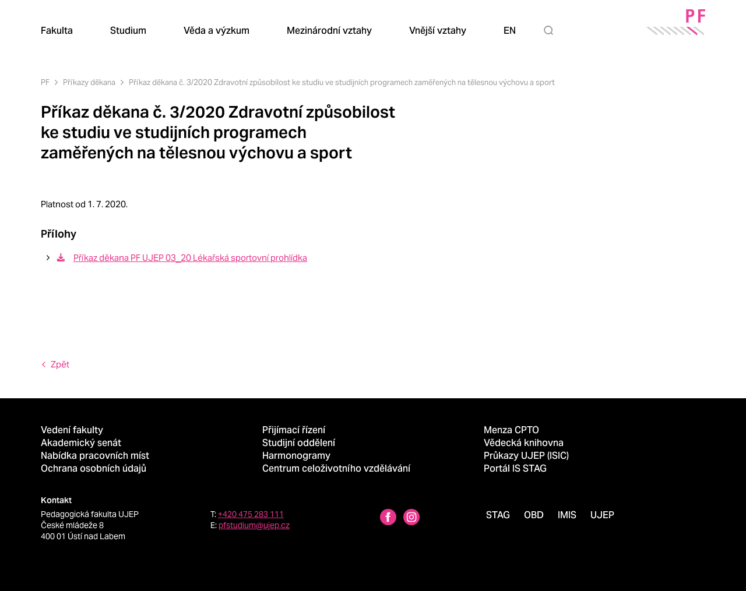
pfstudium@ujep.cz (254, 525)
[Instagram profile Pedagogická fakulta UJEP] (411, 518)
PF (45, 82)
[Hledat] (551, 30)
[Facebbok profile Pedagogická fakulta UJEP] (388, 518)
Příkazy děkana (89, 82)
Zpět (60, 364)
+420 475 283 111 (251, 514)
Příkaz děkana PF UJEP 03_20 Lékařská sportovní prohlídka (181, 257)
